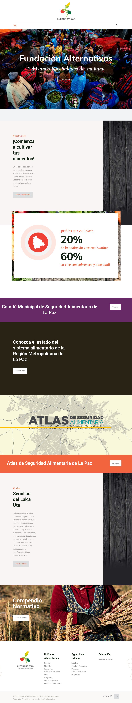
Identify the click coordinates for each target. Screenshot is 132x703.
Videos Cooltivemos (79, 672)
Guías (46, 675)
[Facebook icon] (104, 696)
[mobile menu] (15, 26)
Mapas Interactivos (51, 680)
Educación (105, 654)
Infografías (48, 678)
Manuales (47, 666)
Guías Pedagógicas (106, 659)
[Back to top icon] (116, 696)
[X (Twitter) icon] (106, 696)
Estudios (47, 663)
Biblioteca (66, 79)
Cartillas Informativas (52, 672)
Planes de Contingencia (52, 683)
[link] (25, 659)
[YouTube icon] (109, 696)
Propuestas (48, 669)
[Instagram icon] (111, 696)
